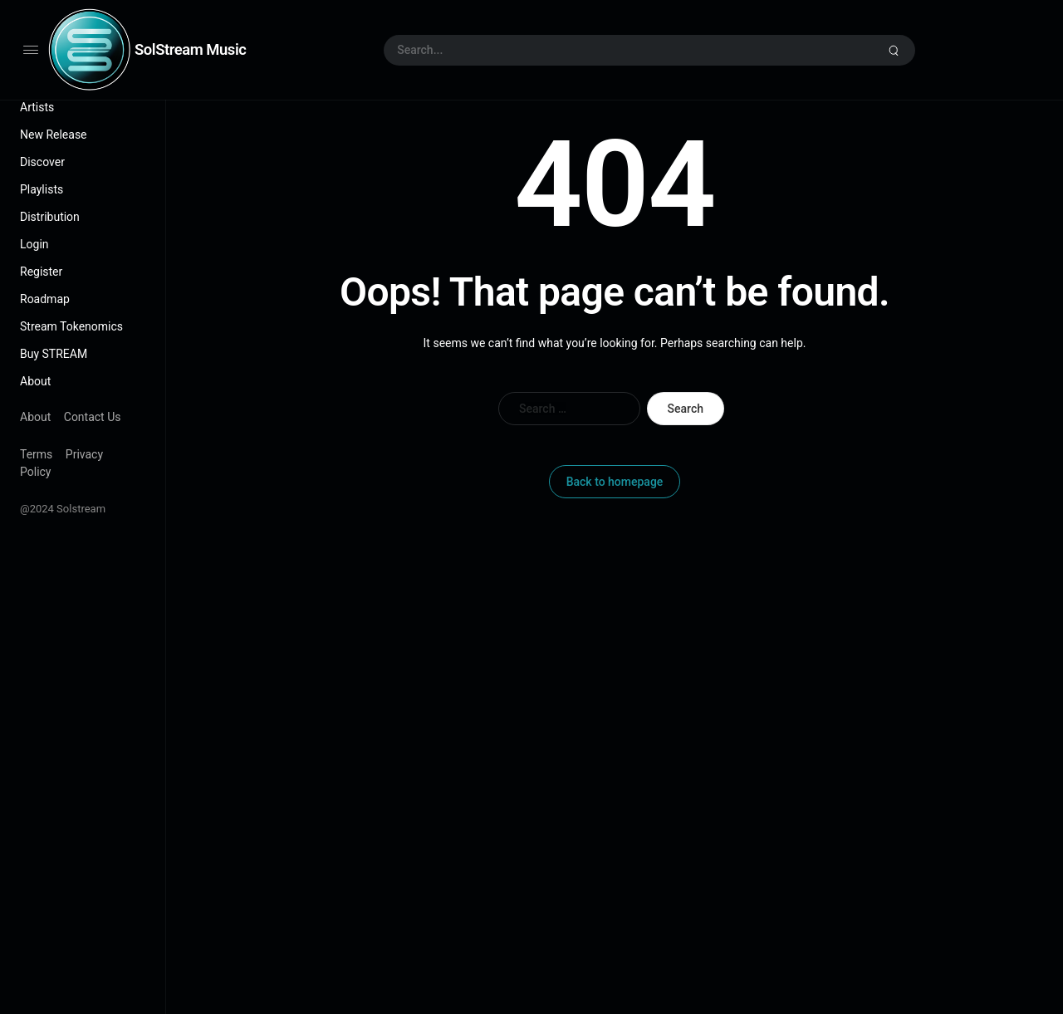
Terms (36, 454)
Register (41, 271)
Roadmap (45, 299)
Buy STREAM (53, 353)
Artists (37, 107)
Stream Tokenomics (71, 326)
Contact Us (92, 417)
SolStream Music (190, 49)
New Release (53, 134)
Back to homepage (615, 481)
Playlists (41, 189)
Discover (42, 162)
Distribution (50, 216)
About (35, 381)
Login (34, 244)
